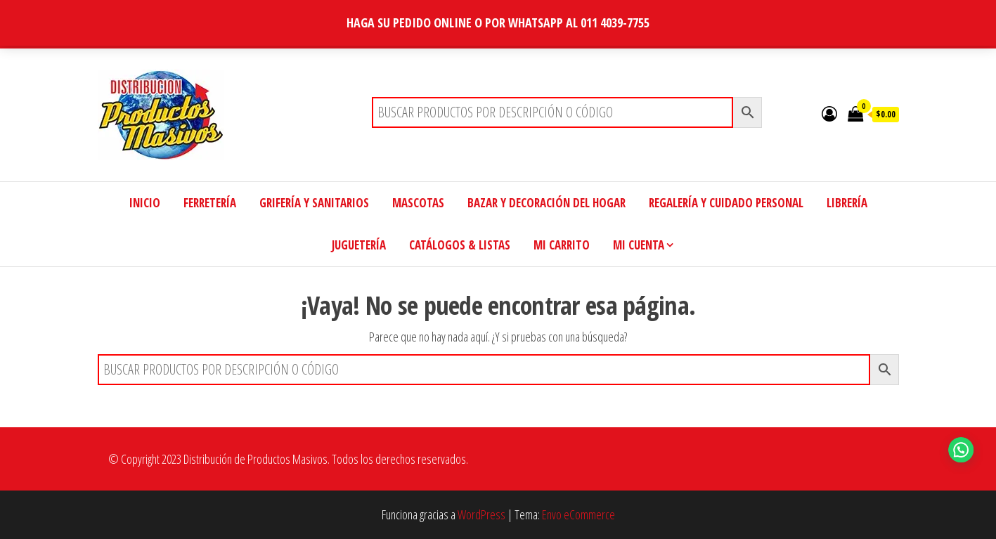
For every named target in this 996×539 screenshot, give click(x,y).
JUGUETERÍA (359, 245)
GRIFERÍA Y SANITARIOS (314, 203)
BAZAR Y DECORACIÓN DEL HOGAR (546, 203)
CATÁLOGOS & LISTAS (459, 245)
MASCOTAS (418, 203)
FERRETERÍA (209, 203)
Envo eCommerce (578, 514)
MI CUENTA (638, 245)
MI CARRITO (561, 245)
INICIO (144, 203)
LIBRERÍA (847, 203)
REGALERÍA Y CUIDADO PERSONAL (726, 203)
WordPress (481, 514)
